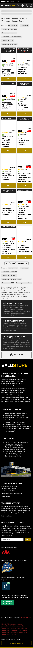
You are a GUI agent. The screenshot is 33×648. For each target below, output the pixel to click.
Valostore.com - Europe (8, 634)
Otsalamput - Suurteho (9, 33)
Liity (28, 539)
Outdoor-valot (12, 25)
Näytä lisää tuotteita (16, 263)
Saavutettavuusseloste (13, 456)
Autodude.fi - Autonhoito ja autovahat (12, 626)
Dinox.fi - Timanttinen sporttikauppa (12, 624)
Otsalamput (24, 25)
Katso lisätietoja (6, 516)
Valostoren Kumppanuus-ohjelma (16, 442)
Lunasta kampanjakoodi (13, 454)
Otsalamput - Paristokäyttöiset (11, 36)
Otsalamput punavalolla (9, 44)
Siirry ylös (16, 355)
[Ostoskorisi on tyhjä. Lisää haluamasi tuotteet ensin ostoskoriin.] (31, 5)
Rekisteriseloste (26, 617)
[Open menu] (2, 5)
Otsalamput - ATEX (8, 40)
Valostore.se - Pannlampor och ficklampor (14, 628)
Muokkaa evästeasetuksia (10, 639)
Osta (8, 79)
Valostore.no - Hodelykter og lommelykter (14, 630)
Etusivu (3, 25)
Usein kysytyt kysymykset (14, 445)
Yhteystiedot (5, 496)
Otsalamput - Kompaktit (9, 29)
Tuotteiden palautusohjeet (14, 447)
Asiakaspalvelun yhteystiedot (15, 451)
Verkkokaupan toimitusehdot (15, 449)
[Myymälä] (16, 476)
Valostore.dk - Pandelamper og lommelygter (15, 632)
